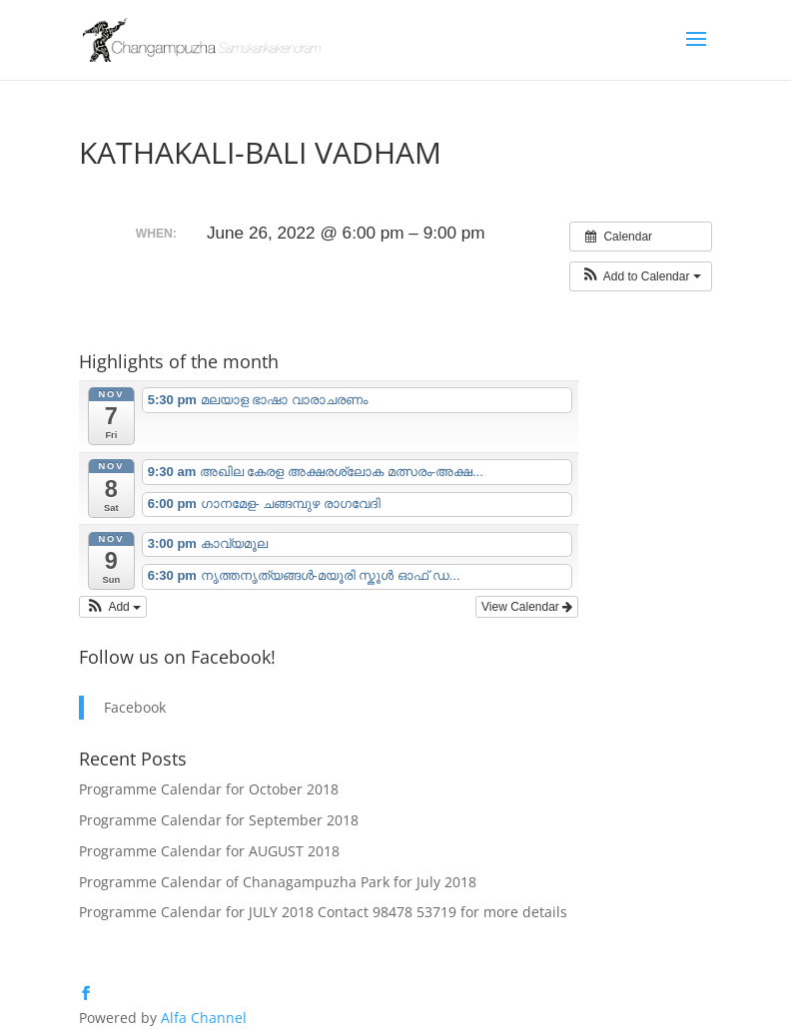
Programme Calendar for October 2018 (209, 788)
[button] (640, 276)
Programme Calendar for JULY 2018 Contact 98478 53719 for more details (323, 911)
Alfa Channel (204, 1017)
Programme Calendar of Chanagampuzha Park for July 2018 (277, 881)
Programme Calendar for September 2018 (219, 819)
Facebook (135, 707)
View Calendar (526, 607)
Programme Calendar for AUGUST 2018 (209, 850)
